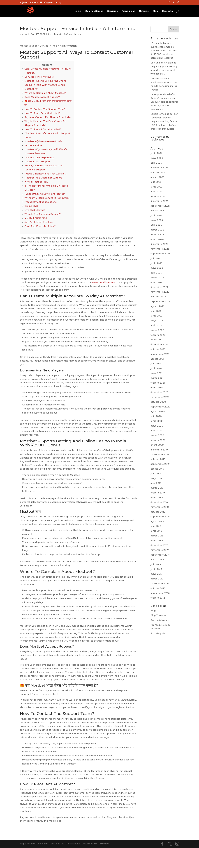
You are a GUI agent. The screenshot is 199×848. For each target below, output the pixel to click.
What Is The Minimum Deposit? (42, 214)
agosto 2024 (157, 210)
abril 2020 (156, 430)
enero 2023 (157, 282)
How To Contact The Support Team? (44, 109)
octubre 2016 (157, 588)
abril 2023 (156, 272)
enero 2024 (157, 239)
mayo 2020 (156, 425)
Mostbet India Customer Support (43, 177)
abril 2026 (156, 162)
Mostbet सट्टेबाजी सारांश (35, 218)
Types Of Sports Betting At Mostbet (44, 193)
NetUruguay (101, 843)
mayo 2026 (156, 158)
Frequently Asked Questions (40, 202)
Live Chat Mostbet (34, 210)
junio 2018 (156, 530)
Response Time (33, 145)
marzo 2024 (157, 229)
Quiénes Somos (94, 11)
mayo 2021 (156, 373)
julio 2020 (156, 416)
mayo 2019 (156, 478)
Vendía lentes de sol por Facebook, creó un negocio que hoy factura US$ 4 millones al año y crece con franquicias (164, 121)
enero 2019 (156, 497)
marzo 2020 (157, 435)
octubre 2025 (158, 172)
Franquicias (128, 11)
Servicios (112, 11)
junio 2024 (156, 215)
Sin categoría (54, 34)
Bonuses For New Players (39, 76)
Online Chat (31, 206)
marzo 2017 (156, 578)
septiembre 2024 (160, 205)
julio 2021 (155, 363)
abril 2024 (156, 225)
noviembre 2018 (159, 507)
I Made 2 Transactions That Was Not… (45, 173)
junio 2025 (156, 186)
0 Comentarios (72, 34)
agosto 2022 (157, 306)
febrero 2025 (157, 196)
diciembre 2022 (159, 287)
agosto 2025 (157, 177)
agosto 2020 (157, 411)
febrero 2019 (157, 492)
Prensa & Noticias (160, 620)
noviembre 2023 (159, 248)
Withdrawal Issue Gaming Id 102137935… (47, 198)
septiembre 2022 (160, 301)
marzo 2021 (156, 378)
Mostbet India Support (37, 161)
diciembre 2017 (159, 545)
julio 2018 (155, 526)
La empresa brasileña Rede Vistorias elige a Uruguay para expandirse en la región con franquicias (164, 102)
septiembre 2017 (160, 554)
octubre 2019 (157, 459)
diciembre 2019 (159, 449)
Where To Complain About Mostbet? (45, 93)
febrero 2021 (157, 382)
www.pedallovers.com (104, 282)
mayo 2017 (156, 573)
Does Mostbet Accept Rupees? (42, 97)
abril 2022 (156, 325)
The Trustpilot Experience (39, 157)
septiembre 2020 (160, 406)
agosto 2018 (157, 521)
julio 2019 (155, 473)
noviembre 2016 (159, 583)
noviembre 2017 (159, 550)
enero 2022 (157, 339)
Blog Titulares (158, 615)
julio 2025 (155, 182)
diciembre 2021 (159, 344)
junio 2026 (156, 153)
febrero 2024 (157, 234)
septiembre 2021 (160, 354)
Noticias (144, 11)
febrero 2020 (157, 440)
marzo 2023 (157, 277)
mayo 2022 (156, 320)
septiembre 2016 (160, 593)
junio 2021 (156, 368)
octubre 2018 (157, 511)
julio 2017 (155, 564)
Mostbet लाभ (31, 89)
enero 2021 (156, 387)
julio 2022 (156, 311)
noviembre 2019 (159, 454)
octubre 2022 (158, 296)
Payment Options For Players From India (47, 117)
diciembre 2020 (159, 392)
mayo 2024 (156, 220)
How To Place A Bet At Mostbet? (42, 129)
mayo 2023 (156, 268)
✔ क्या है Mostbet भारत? (36, 181)
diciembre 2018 (159, 502)
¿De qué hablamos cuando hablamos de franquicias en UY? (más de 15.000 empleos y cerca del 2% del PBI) (163, 50)
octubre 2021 (157, 349)
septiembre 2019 (160, 464)
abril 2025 (156, 191)
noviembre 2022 (159, 291)
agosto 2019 (157, 468)
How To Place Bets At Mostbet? (42, 113)
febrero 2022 (157, 335)
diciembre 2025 (159, 167)
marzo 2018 (156, 535)
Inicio (78, 11)
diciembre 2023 (159, 244)
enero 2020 (157, 444)
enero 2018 (156, 540)
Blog (155, 11)
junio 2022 (156, 315)
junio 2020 (156, 421)
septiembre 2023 (160, 253)
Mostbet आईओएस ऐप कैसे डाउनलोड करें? (43, 141)
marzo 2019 (156, 487)
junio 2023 (156, 263)
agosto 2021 (157, 358)
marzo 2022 (157, 330)
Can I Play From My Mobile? (40, 226)
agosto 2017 (157, 559)
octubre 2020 (158, 401)
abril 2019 (155, 483)
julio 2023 (156, 258)
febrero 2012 (157, 597)
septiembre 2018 (160, 516)
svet (26, 34)
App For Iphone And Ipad (38, 222)
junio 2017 (156, 569)
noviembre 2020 (159, 397)
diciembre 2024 (159, 201)
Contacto (167, 11)
